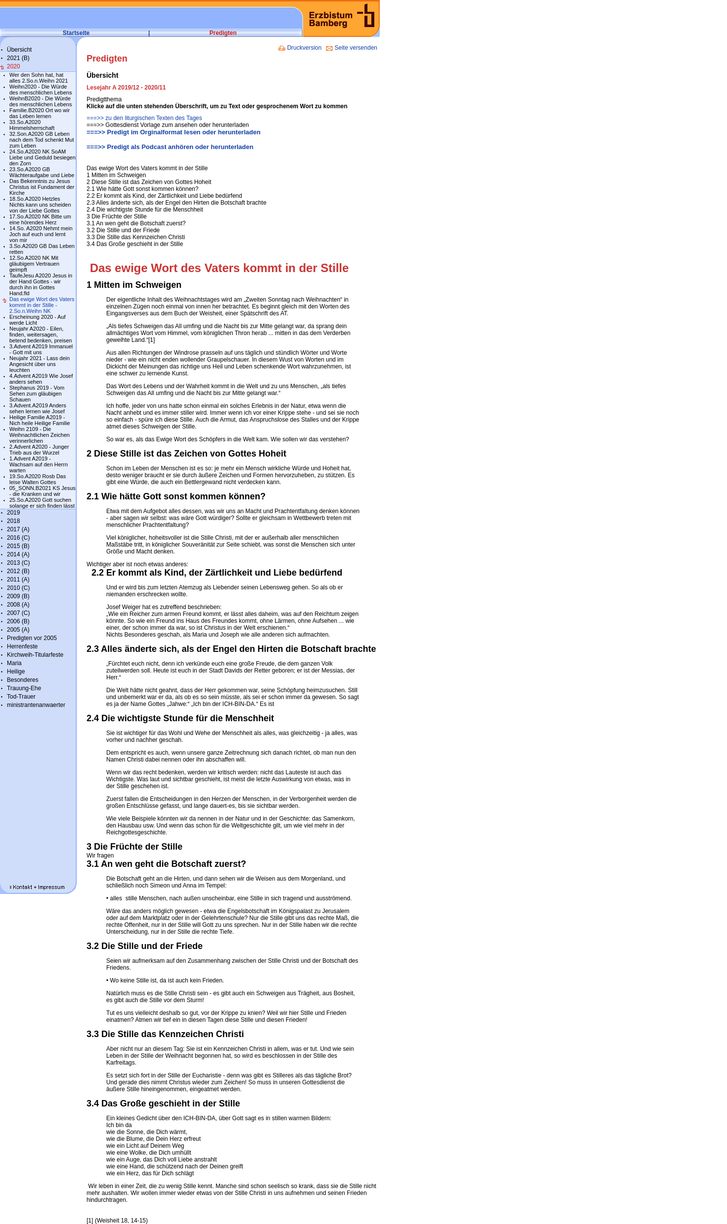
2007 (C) (18, 613)
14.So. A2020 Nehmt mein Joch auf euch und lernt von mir (40, 234)
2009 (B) (18, 596)
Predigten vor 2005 (32, 638)
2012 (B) (18, 571)
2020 (13, 66)
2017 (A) (18, 529)
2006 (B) (18, 621)
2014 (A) (18, 554)
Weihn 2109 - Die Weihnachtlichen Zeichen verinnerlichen (39, 435)
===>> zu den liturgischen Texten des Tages (144, 118)
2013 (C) (18, 562)
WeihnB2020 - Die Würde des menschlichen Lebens (40, 101)
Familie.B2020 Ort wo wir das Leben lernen (39, 113)
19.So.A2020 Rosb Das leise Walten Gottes (37, 479)
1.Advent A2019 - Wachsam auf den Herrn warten (38, 464)
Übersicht (19, 49)
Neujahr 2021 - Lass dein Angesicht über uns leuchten (39, 364)
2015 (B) (18, 546)
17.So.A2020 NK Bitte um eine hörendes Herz (40, 219)
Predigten (223, 33)
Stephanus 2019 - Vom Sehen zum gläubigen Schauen (36, 393)
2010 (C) (18, 587)
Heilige (16, 671)
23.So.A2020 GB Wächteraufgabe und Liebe (41, 172)
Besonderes (22, 679)
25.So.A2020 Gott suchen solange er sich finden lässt (42, 503)
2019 (13, 512)
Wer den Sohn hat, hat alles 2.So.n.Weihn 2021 (38, 78)
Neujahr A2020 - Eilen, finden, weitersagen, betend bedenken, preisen (40, 334)
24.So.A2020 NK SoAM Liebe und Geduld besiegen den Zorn (42, 157)
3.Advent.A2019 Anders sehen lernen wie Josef (37, 408)
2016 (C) (18, 537)
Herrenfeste (22, 646)
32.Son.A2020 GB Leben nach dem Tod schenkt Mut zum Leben (41, 140)
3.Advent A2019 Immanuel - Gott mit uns (41, 349)
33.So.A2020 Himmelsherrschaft (32, 125)
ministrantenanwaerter (36, 705)
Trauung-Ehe (24, 688)
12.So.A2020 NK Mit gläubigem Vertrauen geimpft (34, 264)
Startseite (76, 33)
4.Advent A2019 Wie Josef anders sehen (41, 379)
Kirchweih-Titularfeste (35, 654)
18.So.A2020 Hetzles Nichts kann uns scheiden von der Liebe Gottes (40, 205)
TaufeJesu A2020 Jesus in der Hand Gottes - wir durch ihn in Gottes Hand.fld (40, 284)
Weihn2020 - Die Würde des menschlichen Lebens (40, 89)
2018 (13, 521)
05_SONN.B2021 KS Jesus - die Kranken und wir (42, 491)
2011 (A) (18, 579)
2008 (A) (18, 604)
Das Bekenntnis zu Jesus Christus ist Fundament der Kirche (41, 187)
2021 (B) (18, 58)
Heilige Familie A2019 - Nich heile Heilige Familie (39, 420)
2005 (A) (18, 629)
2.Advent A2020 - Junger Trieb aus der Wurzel (39, 450)
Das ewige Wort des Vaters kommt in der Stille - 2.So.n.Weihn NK (41, 305)
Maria (14, 663)
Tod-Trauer (21, 696)
